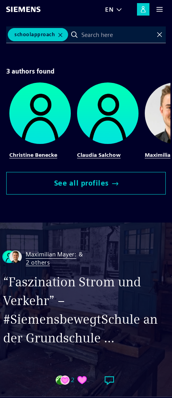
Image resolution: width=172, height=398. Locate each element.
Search (74, 34)
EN (109, 9)
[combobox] (117, 34)
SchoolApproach (34, 34)
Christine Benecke (33, 155)
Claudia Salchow (99, 155)
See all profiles (86, 183)
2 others (38, 262)
